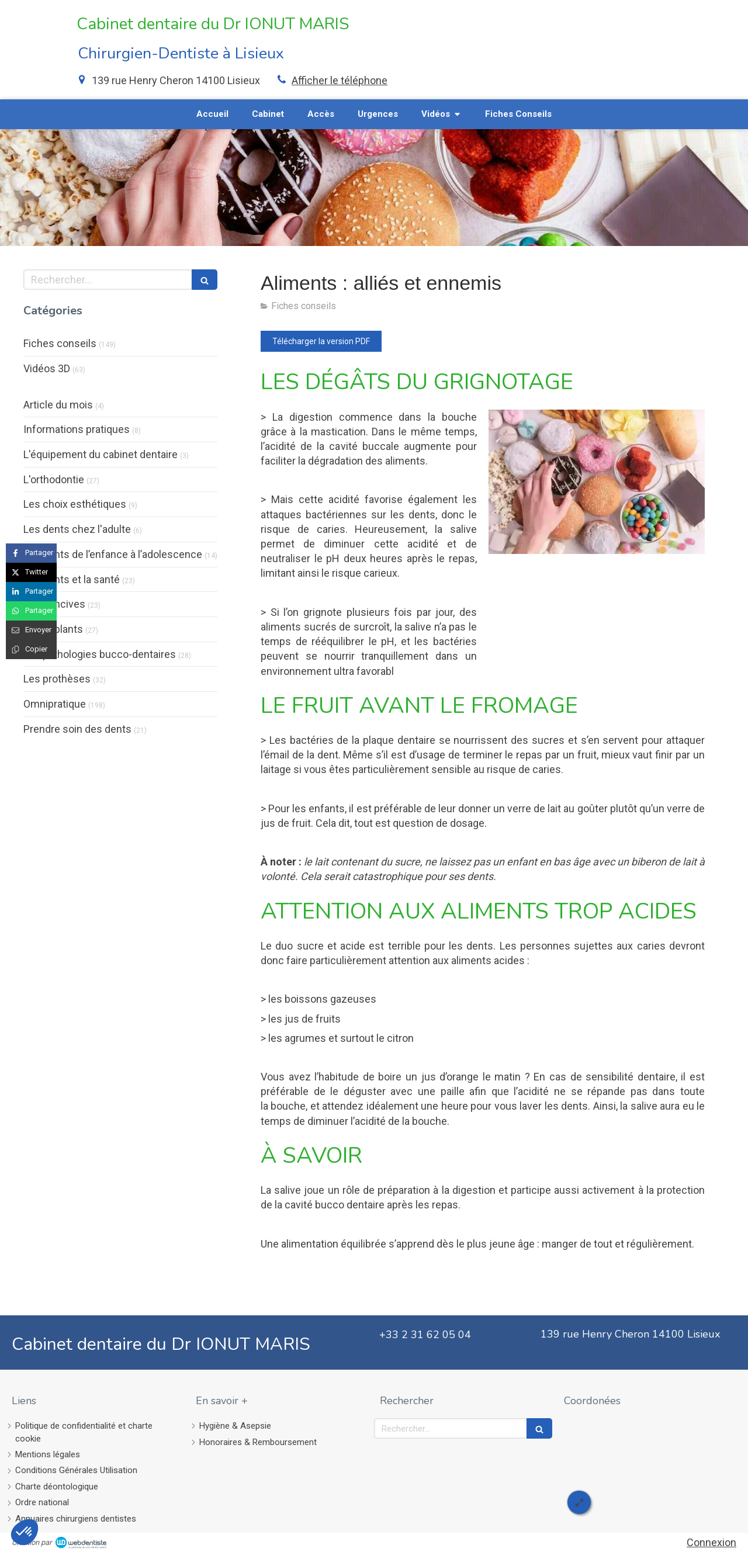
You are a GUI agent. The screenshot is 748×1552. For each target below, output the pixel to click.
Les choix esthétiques (74, 504)
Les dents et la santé (71, 579)
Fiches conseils (59, 343)
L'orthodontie (53, 479)
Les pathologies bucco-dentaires (99, 654)
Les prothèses (57, 679)
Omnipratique (54, 704)
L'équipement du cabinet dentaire (100, 454)
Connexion (711, 1542)
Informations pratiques (76, 429)
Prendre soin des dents (77, 729)
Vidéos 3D (46, 368)
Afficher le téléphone (339, 80)
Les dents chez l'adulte (77, 529)
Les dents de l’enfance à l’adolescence (112, 554)
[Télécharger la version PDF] (321, 341)
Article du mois (58, 405)
